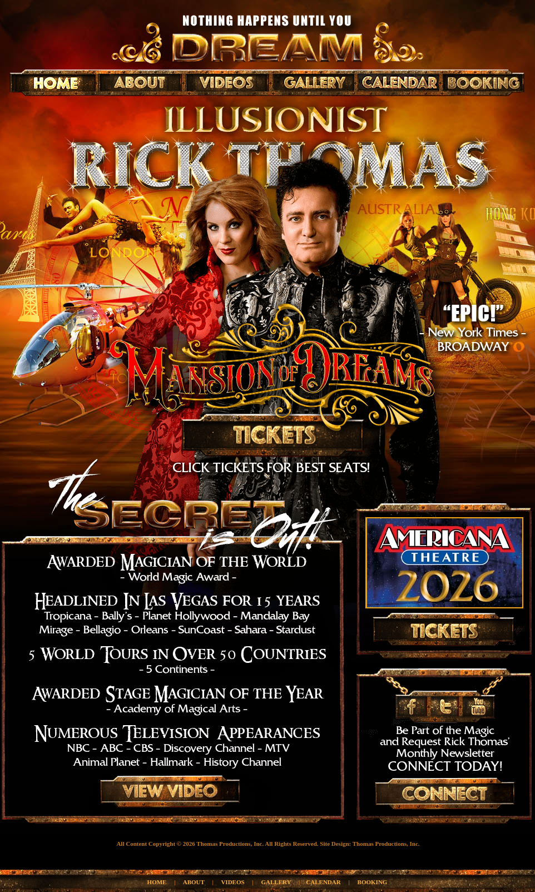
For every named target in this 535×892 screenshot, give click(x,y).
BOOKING (373, 882)
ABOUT (194, 882)
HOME (157, 882)
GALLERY (276, 882)
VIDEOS (232, 882)
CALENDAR (323, 882)
